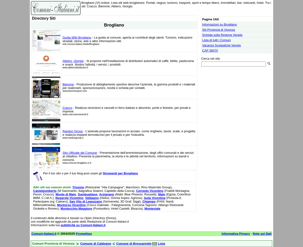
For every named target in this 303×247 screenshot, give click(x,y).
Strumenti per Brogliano (120, 173)
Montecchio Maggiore (76, 208)
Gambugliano (88, 194)
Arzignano (106, 194)
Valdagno (92, 198)
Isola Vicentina (154, 198)
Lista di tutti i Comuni (216, 40)
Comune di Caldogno (95, 243)
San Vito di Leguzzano (85, 201)
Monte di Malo (66, 194)
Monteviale (152, 208)
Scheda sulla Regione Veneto (222, 35)
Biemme (68, 84)
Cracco (67, 108)
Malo (161, 194)
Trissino (78, 187)
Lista (161, 243)
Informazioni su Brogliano (219, 24)
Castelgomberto (45, 191)
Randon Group (72, 131)
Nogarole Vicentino (69, 198)
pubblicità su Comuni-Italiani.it (83, 225)
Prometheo (84, 233)
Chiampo (149, 201)
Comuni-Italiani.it (43, 233)
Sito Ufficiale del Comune (79, 152)
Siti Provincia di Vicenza (218, 29)
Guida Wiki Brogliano (76, 37)
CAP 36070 (210, 50)
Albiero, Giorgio (73, 61)
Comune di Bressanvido (134, 243)
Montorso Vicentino (71, 205)
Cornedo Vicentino (149, 191)
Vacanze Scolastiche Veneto (221, 45)
